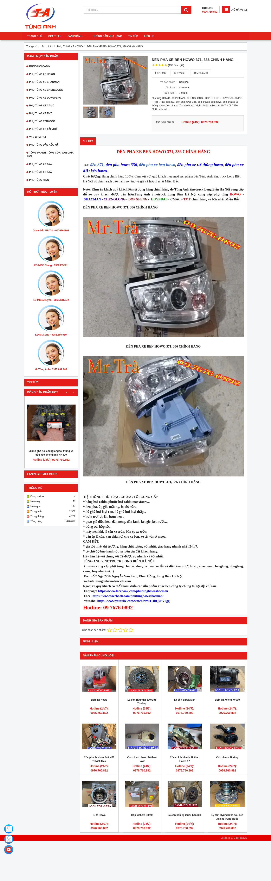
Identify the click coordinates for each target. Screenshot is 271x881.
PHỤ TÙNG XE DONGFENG (45, 97)
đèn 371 (97, 164)
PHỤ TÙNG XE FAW (40, 164)
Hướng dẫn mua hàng (105, 36)
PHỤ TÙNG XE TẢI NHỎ (43, 129)
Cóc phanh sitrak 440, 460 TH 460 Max (99, 759)
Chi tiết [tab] (88, 141)
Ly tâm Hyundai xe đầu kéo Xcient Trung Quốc (227, 817)
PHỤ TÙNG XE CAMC (41, 105)
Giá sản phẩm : (165, 122)
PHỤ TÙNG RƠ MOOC (42, 121)
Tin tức (131, 36)
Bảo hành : (170, 92)
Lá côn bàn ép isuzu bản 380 (184, 815)
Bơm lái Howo (99, 699)
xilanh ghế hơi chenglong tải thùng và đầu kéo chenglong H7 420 (51, 453)
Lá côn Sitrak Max (184, 699)
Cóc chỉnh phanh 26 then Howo (141, 759)
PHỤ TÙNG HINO (39, 180)
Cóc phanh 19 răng (227, 757)
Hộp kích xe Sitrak (142, 815)
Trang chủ (34, 36)
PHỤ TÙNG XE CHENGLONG (46, 89)
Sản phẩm (75, 36)
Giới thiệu (54, 36)
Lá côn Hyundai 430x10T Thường (141, 701)
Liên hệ (146, 36)
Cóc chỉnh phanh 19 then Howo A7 (184, 759)
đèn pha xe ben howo (157, 164)
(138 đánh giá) (176, 65)
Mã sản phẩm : (168, 82)
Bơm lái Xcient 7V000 (227, 699)
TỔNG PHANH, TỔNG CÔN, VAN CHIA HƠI (50, 154)
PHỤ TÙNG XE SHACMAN (44, 82)
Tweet (180, 72)
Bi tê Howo (99, 815)
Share (160, 72)
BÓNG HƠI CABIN (39, 66)
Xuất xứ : (171, 87)
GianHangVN (240, 838)
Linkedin (201, 72)
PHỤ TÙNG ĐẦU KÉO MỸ (43, 144)
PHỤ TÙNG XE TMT (40, 113)
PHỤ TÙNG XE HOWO (42, 74)
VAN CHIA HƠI (37, 137)
